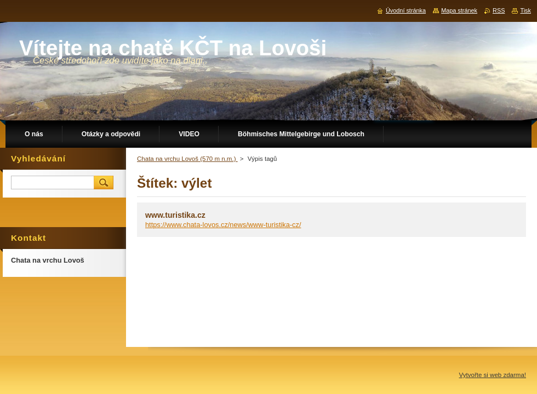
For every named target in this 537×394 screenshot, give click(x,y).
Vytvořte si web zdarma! (492, 375)
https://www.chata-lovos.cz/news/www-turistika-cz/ (223, 225)
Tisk (525, 10)
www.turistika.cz (175, 215)
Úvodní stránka (406, 10)
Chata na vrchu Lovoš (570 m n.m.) (187, 158)
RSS (499, 10)
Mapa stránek (459, 10)
